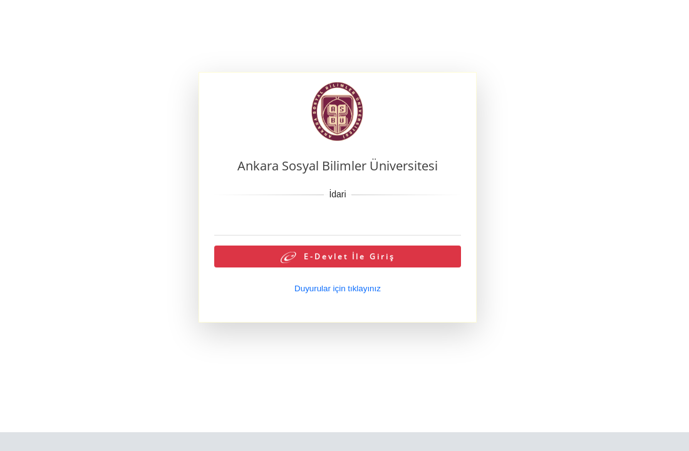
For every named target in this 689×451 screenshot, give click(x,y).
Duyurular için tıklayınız (337, 288)
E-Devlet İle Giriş (338, 257)
